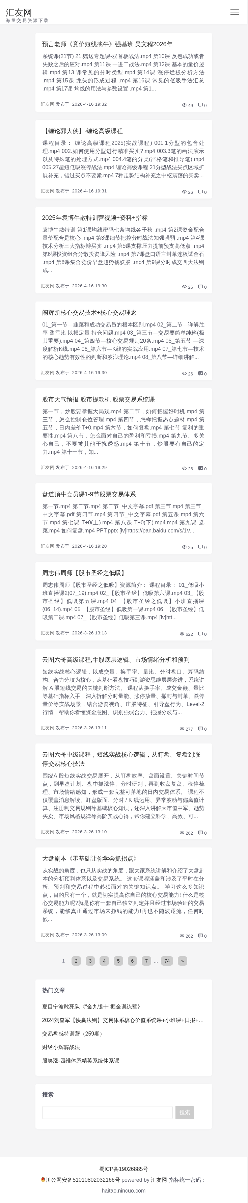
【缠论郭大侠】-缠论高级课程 (82, 131)
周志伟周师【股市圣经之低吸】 (84, 573)
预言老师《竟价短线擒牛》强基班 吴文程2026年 (107, 44)
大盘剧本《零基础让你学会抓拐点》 (90, 858)
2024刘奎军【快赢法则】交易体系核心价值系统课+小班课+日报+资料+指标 (132, 1020)
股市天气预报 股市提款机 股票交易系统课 (98, 399)
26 (187, 192)
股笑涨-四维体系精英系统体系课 (80, 1061)
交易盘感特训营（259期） (73, 1034)
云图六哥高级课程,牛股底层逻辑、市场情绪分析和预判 (116, 659)
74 (167, 961)
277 (186, 729)
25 (187, 547)
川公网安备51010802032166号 (80, 1180)
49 (187, 105)
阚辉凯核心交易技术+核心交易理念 (89, 312)
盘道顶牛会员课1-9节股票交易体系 (89, 494)
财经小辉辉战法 (61, 1047)
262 (186, 833)
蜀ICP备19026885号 (123, 1169)
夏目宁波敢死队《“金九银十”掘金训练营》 (92, 1007)
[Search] (107, 1112)
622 (186, 634)
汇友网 (19, 12)
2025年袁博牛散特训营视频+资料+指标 (95, 217)
